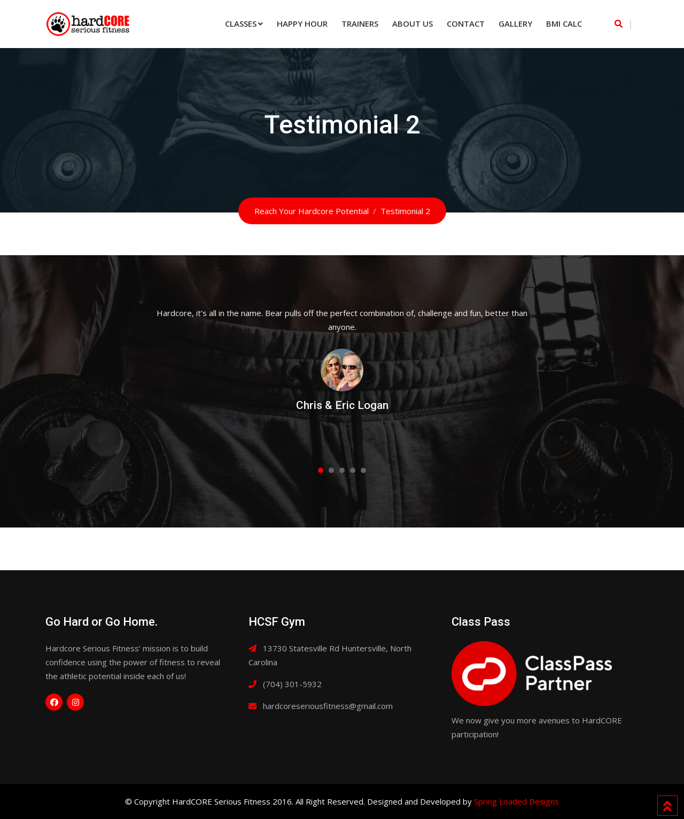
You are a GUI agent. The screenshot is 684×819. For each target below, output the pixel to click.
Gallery (515, 23)
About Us (412, 23)
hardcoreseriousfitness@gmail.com (328, 705)
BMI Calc (564, 23)
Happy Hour (302, 23)
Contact (466, 23)
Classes (240, 23)
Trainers (359, 23)
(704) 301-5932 (292, 684)
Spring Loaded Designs (516, 801)
